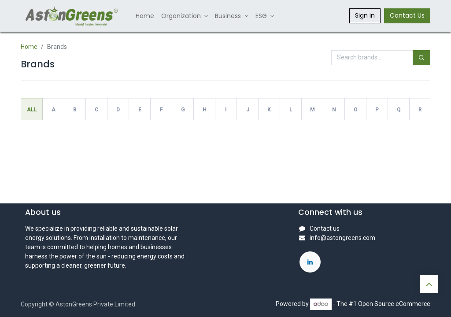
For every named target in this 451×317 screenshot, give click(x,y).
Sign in (365, 15)
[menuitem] (145, 16)
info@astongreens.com (342, 237)
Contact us (325, 228)
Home (29, 46)
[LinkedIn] (310, 262)
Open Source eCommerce (394, 303)
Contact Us (407, 15)
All (32, 110)
